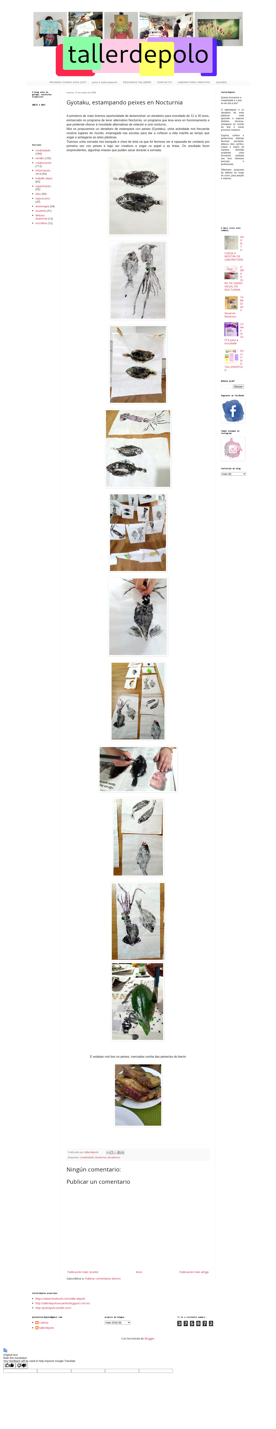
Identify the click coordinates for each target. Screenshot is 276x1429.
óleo (38, 194)
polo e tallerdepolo (104, 82)
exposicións (42, 198)
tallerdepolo (46, 1328)
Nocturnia (100, 1157)
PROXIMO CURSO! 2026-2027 (67, 82)
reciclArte (41, 223)
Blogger (149, 1338)
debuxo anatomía (41, 216)
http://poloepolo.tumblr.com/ (53, 1308)
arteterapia (42, 206)
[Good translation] (9, 1366)
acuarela (40, 210)
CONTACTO (164, 82)
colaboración (43, 163)
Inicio (139, 1272)
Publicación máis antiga (194, 1272)
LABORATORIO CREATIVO (193, 82)
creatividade (87, 1157)
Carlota (43, 1322)
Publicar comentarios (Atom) (103, 1278)
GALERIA (221, 82)
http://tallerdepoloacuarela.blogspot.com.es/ (62, 1303)
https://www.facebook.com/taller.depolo (60, 1298)
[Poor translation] (22, 1366)
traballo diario (44, 178)
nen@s (39, 158)
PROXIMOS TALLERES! (137, 82)
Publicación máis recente (82, 1272)
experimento (43, 186)
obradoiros (113, 1157)
